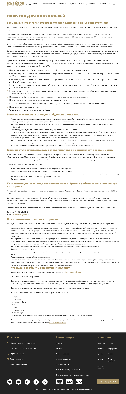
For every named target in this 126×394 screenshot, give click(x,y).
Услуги (34, 3)
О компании (28, 3)
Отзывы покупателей (64, 359)
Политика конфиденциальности (68, 369)
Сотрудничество (57, 3)
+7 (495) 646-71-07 (21, 212)
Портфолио (44, 3)
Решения (38, 3)
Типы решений (111, 360)
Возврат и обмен (62, 354)
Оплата (59, 348)
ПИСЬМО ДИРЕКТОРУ (108, 382)
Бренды (100, 354)
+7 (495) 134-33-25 (15, 354)
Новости (111, 354)
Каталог (100, 359)
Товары (50, 3)
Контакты (65, 3)
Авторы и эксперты (100, 367)
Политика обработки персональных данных (72, 375)
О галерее (101, 343)
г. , (21, 343)
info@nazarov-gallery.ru (20, 215)
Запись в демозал (15, 359)
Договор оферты (62, 364)
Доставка (60, 343)
